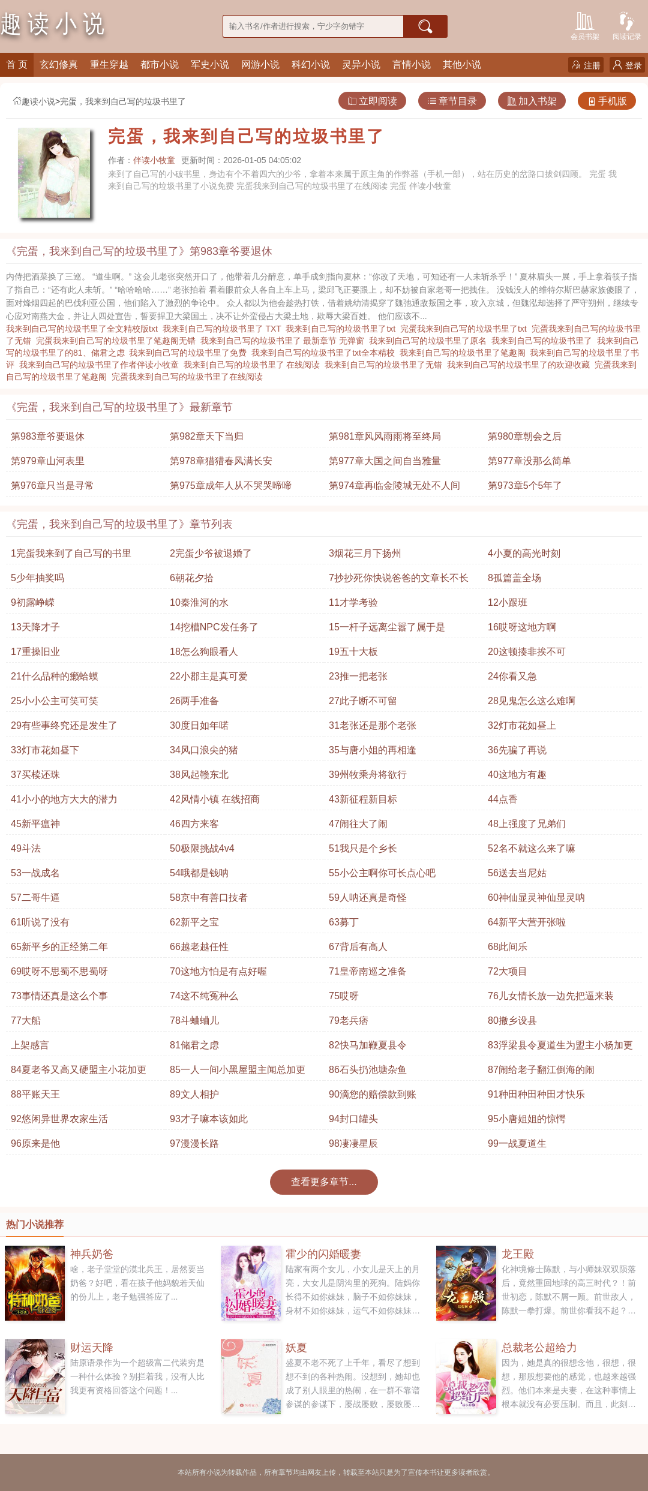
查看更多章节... (323, 1182)
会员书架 (585, 25)
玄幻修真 (59, 64)
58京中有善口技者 (209, 897)
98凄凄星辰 (353, 1143)
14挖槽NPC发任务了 (214, 627)
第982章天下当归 (207, 436)
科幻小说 (311, 64)
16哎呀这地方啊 (522, 627)
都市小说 (159, 64)
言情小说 (411, 64)
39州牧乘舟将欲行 (368, 774)
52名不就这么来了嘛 (531, 848)
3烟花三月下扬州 (365, 553)
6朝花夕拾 (192, 578)
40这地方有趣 (517, 774)
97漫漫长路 (194, 1143)
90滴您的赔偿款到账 (372, 1094)
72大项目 (507, 971)
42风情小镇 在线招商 (215, 799)
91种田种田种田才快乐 (536, 1094)
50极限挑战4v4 (202, 848)
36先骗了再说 (517, 750)
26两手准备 (194, 701)
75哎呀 (344, 996)
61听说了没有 (40, 922)
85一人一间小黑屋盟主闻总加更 (237, 1070)
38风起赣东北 (199, 774)
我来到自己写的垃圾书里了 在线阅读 (254, 364)
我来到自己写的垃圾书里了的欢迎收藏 (521, 364)
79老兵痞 (348, 1020)
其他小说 (462, 64)
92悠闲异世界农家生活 (59, 1119)
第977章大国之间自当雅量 (385, 461)
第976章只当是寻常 (52, 485)
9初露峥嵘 (33, 602)
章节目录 (452, 101)
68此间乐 (507, 947)
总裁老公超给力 (539, 1348)
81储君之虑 (194, 1045)
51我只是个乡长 (363, 848)
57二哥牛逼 (35, 897)
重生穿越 (109, 64)
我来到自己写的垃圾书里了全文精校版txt (84, 328)
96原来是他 (35, 1143)
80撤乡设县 (512, 1020)
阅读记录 (627, 25)
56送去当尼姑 (517, 873)
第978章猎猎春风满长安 (221, 461)
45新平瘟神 (35, 824)
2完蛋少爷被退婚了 (211, 553)
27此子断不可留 (363, 701)
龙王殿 (518, 1254)
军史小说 (210, 64)
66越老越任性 (199, 947)
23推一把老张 (358, 676)
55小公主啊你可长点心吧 (382, 873)
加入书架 (532, 101)
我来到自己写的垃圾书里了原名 (430, 340)
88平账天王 (35, 1094)
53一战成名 (35, 873)
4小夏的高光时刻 (524, 553)
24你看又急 (512, 676)
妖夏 (296, 1348)
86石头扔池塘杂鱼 (368, 1070)
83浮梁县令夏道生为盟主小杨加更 (560, 1045)
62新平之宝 (194, 922)
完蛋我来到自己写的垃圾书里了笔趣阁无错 (118, 340)
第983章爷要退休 (48, 436)
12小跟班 (507, 602)
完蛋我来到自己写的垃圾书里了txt (466, 328)
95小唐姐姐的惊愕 (527, 1119)
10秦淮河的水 (199, 602)
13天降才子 (35, 627)
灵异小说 (361, 64)
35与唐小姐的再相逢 (372, 750)
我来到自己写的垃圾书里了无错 (386, 364)
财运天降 (91, 1348)
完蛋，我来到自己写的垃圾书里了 (123, 101)
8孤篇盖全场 (514, 578)
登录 (627, 65)
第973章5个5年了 (525, 485)
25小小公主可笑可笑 (54, 701)
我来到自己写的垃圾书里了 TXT (224, 328)
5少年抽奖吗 (37, 578)
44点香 (503, 799)
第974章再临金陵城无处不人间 (394, 485)
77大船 (26, 1020)
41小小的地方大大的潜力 (64, 799)
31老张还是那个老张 (372, 725)
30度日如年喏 (199, 725)
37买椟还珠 (35, 774)
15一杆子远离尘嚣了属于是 (387, 627)
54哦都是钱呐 (199, 873)
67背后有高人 (358, 947)
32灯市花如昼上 (522, 725)
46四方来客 (194, 824)
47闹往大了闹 (358, 824)
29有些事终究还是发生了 (64, 725)
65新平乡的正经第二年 (59, 947)
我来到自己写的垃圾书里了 (544, 340)
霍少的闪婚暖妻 (323, 1254)
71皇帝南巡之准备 (368, 971)
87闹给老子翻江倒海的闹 (541, 1070)
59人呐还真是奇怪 (368, 897)
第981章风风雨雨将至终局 (385, 436)
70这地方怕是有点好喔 (218, 971)
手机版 (607, 101)
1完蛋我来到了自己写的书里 (71, 553)
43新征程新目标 (363, 799)
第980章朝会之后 (525, 436)
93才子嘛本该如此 (209, 1119)
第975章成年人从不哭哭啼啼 (231, 485)
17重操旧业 (35, 652)
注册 (586, 65)
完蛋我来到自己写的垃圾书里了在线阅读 (190, 376)
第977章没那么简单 (529, 461)
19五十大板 (353, 652)
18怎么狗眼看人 (204, 652)
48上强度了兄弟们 (527, 824)
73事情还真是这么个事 (59, 996)
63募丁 (344, 922)
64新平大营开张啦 (527, 922)
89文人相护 (194, 1094)
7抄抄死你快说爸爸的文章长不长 (399, 578)
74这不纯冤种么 (204, 996)
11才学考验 (353, 602)
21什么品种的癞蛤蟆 (54, 676)
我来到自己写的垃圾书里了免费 (190, 352)
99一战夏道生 (517, 1143)
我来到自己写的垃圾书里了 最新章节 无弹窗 (285, 340)
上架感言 (30, 1045)
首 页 (17, 64)
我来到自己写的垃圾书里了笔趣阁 (465, 352)
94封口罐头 (353, 1119)
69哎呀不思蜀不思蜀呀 (59, 971)
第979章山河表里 (48, 461)
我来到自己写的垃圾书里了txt (343, 328)
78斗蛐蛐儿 (194, 1020)
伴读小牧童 (154, 160)
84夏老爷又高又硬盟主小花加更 (78, 1070)
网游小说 (260, 64)
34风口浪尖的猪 (204, 750)
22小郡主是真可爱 (209, 676)
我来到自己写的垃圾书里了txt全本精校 (325, 352)
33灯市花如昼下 (45, 750)
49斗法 (26, 848)
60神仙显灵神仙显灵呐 (536, 897)
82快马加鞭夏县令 (368, 1045)
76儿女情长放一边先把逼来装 (551, 996)
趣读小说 (33, 101)
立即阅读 (372, 101)
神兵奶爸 (91, 1254)
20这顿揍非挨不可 (527, 652)
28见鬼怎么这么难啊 (531, 701)
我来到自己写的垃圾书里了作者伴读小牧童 (101, 364)
